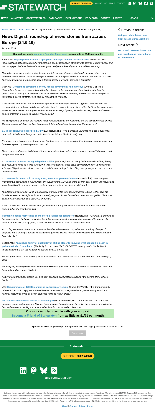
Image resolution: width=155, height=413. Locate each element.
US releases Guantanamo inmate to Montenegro (28, 300)
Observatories (36, 18)
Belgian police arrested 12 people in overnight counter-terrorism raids (51, 59)
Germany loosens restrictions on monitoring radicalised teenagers (38, 215)
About (65, 406)
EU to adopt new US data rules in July (22, 130)
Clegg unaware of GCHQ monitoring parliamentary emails (37, 287)
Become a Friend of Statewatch (34, 315)
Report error (77, 333)
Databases (55, 18)
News (4, 18)
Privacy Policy (86, 406)
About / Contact (117, 3)
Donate (105, 18)
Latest (117, 18)
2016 (20, 29)
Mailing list (101, 3)
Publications (73, 18)
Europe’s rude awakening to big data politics (30, 161)
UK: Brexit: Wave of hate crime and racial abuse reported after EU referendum (134, 54)
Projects (91, 18)
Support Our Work (81, 3)
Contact (73, 406)
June (27, 29)
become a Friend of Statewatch (50, 54)
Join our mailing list (58, 378)
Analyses (17, 18)
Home (5, 29)
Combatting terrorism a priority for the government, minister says (48, 86)
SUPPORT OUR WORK (77, 356)
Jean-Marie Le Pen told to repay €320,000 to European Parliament (41, 178)
